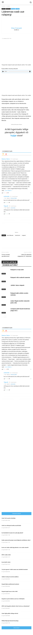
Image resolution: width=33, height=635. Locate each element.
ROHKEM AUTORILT (10, 265)
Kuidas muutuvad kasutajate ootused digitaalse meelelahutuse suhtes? (16, 540)
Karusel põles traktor (6, 562)
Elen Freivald (16, 28)
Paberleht (8, 8)
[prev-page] (3, 317)
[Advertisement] (17, 478)
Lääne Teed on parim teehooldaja (8, 518)
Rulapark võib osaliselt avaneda (20, 277)
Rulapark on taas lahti (17, 269)
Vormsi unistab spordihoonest (6, 255)
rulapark (24, 235)
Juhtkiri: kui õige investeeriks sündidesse (10, 576)
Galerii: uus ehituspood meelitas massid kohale (11, 525)
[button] (30, 2)
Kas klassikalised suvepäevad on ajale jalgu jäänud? (12, 532)
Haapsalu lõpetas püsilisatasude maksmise (10, 584)
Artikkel (8, 6)
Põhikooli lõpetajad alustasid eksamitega (10, 620)
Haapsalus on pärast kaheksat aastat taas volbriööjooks (13, 598)
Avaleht (3, 6)
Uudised (17, 8)
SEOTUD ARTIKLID (9, 262)
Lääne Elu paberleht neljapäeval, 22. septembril (24, 255)
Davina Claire (14, 198)
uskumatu (13, 207)
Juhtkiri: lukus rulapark (17, 285)
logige (13, 135)
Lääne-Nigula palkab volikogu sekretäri (10, 613)
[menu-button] (3, 2)
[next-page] (5, 317)
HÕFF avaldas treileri (6, 554)
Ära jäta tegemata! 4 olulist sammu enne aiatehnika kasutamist (15, 569)
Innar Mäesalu (10, 235)
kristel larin (17, 235)
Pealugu (13, 8)
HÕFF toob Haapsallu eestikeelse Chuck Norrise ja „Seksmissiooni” (16, 606)
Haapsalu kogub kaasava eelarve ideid (9, 591)
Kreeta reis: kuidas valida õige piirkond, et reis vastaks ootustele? (15, 547)
